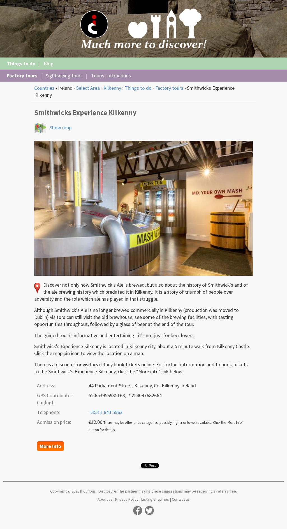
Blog (49, 63)
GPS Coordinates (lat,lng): (55, 399)
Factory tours (22, 75)
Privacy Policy (126, 499)
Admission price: (54, 422)
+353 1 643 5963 (105, 412)
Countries (44, 88)
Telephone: (48, 412)
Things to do (21, 63)
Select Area (88, 88)
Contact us (181, 499)
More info (50, 446)
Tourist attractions (111, 75)
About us (105, 499)
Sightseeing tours (64, 75)
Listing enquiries (155, 499)
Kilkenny (112, 88)
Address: (46, 385)
